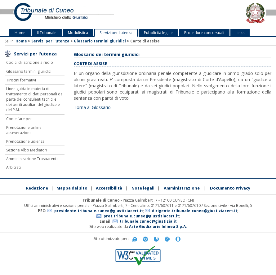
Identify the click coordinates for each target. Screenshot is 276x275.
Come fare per (19, 118)
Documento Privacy (230, 188)
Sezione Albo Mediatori (26, 150)
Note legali (142, 188)
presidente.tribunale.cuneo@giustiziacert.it (98, 210)
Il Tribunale (46, 32)
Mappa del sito (71, 188)
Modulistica (78, 32)
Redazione (37, 188)
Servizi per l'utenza (116, 32)
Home (20, 32)
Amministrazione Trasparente (32, 158)
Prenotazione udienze (25, 141)
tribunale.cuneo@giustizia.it (148, 221)
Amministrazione (182, 188)
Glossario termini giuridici (100, 41)
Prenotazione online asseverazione (24, 130)
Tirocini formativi (21, 80)
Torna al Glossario (92, 107)
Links (240, 32)
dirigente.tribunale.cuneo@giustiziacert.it (194, 210)
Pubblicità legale (158, 32)
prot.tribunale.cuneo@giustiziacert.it (141, 216)
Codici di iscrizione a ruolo (29, 62)
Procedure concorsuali (204, 32)
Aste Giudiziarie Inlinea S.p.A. (158, 226)
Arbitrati (13, 167)
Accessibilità (109, 188)
